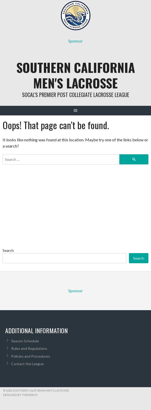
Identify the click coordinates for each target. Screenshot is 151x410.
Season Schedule (25, 341)
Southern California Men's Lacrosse (75, 75)
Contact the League (27, 364)
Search (8, 250)
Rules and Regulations (29, 348)
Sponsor (75, 40)
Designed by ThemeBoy (20, 395)
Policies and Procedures (30, 356)
